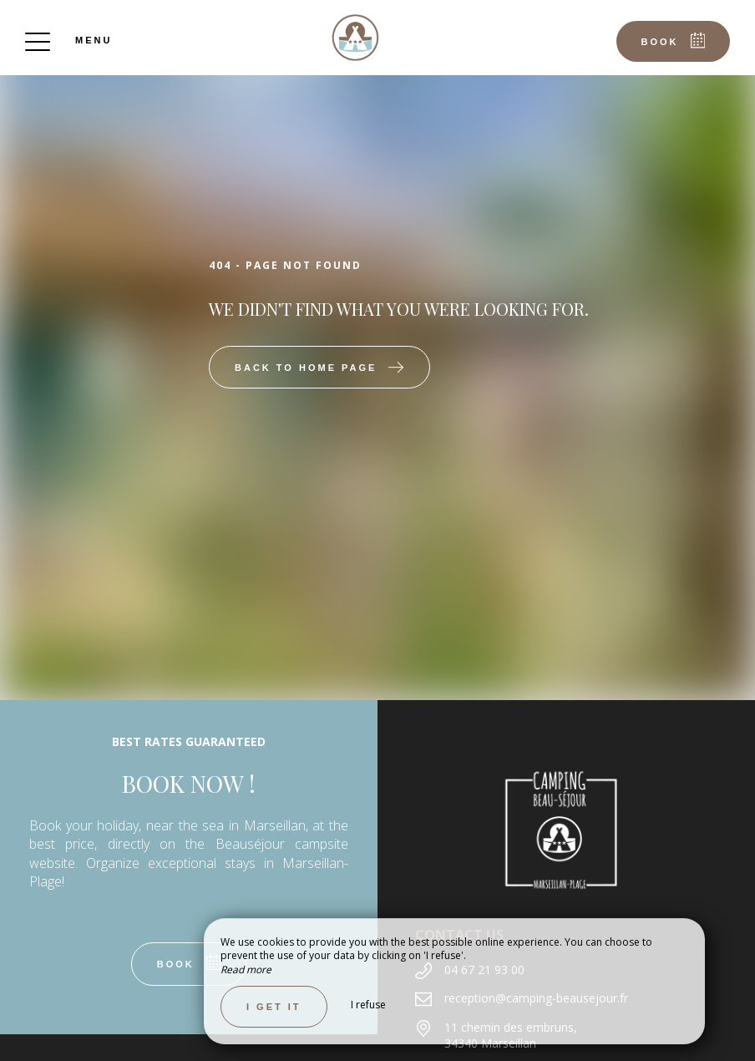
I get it (273, 1007)
